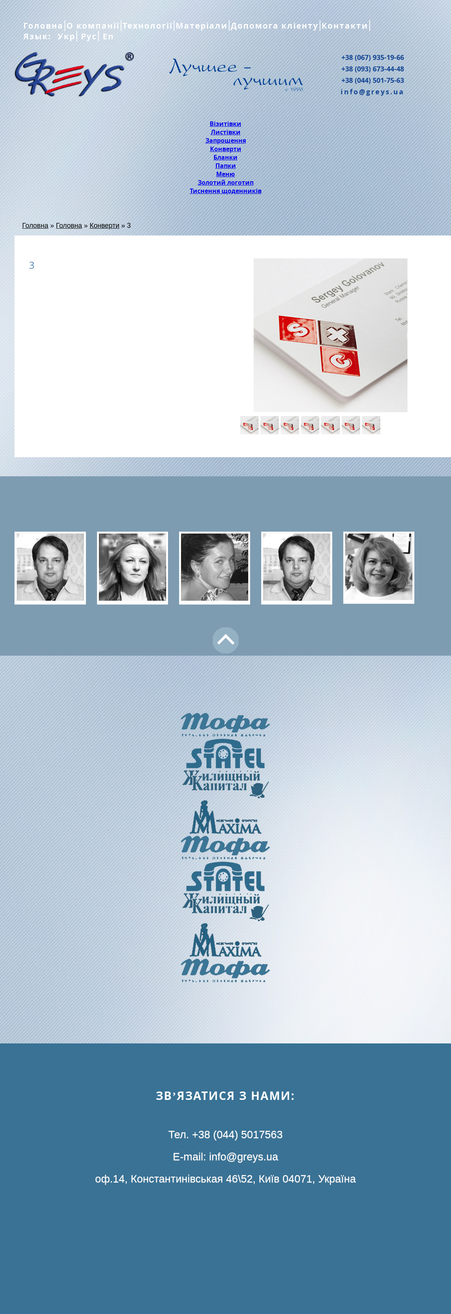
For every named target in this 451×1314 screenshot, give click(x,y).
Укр (65, 36)
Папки (225, 165)
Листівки (226, 132)
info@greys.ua (372, 91)
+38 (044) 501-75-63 (372, 80)
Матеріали (202, 25)
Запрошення (225, 140)
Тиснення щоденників (226, 191)
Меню (225, 174)
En (107, 36)
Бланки (225, 157)
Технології (148, 25)
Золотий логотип (226, 182)
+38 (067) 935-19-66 (372, 57)
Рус (87, 36)
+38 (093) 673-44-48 (372, 68)
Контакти (345, 25)
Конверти (225, 149)
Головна (43, 25)
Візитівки (225, 123)
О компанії (93, 25)
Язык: (38, 36)
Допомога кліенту (274, 25)
